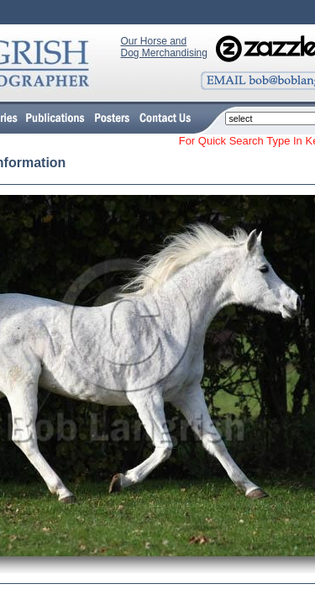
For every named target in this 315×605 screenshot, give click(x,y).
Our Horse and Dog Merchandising (164, 47)
